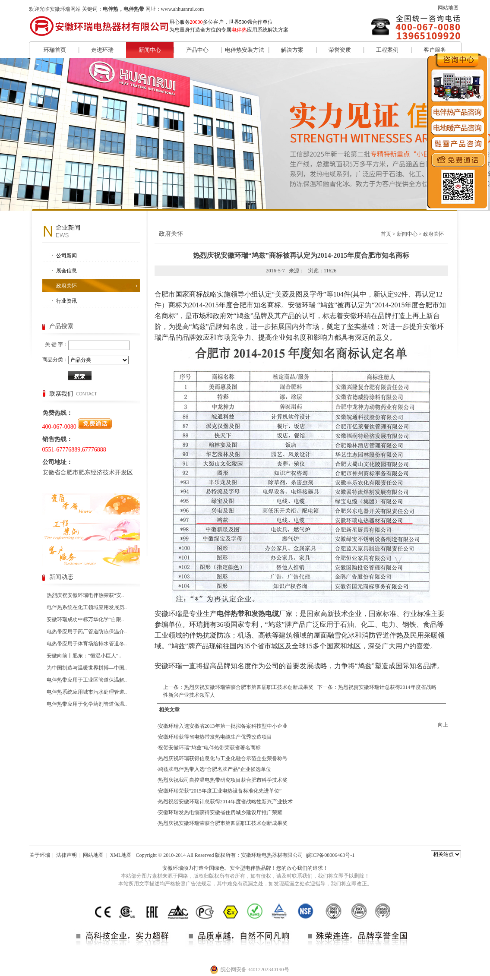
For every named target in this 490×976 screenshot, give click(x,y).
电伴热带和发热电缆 (248, 613)
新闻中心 (150, 50)
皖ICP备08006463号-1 (330, 855)
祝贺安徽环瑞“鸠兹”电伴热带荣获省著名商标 (209, 748)
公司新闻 (66, 256)
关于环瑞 (39, 855)
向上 (443, 725)
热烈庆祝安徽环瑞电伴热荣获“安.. (85, 595)
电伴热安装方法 (244, 50)
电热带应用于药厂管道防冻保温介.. (87, 632)
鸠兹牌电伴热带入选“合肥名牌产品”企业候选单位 (215, 769)
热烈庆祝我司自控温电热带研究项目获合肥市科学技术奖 (223, 780)
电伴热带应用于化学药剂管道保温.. (87, 704)
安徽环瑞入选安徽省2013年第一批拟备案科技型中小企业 (223, 726)
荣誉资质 (340, 50)
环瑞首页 (55, 50)
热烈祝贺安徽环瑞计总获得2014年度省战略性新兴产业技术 (225, 802)
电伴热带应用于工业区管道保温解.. (87, 680)
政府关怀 (66, 286)
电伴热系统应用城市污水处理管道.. (87, 692)
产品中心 (197, 50)
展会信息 (66, 271)
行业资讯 (66, 301)
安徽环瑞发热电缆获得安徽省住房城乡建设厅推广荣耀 (220, 812)
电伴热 (253, 868)
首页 (386, 234)
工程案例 (387, 50)
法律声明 (66, 855)
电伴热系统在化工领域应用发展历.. (87, 607)
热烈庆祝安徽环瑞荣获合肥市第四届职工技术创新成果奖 (248, 687)
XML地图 (121, 855)
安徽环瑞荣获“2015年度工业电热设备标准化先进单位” (220, 791)
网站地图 (448, 8)
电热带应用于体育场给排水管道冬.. (87, 644)
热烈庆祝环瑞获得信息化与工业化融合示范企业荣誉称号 (223, 758)
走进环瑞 (102, 50)
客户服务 (435, 50)
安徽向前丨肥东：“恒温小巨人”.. (84, 656)
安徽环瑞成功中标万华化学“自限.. (85, 619)
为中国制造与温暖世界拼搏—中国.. (87, 668)
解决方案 (292, 50)
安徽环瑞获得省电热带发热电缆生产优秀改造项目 (215, 737)
